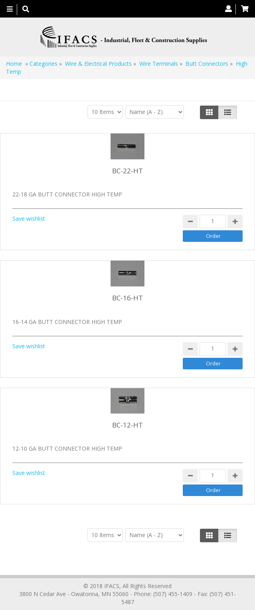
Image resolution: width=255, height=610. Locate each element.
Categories (43, 63)
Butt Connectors (207, 63)
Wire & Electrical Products (98, 63)
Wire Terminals (158, 63)
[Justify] (227, 112)
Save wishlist (28, 218)
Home (14, 63)
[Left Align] (209, 112)
